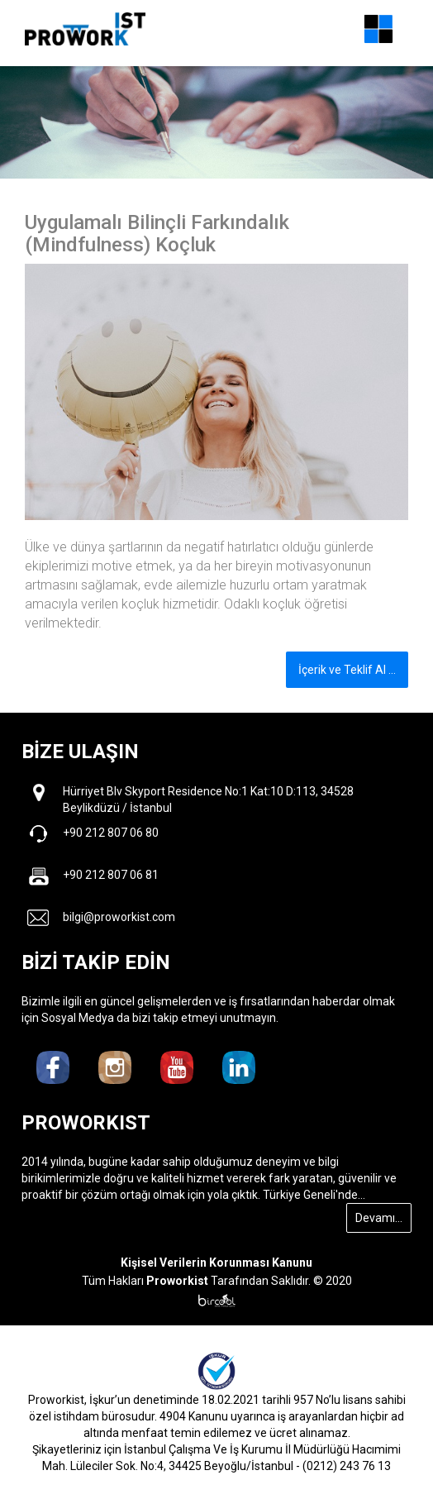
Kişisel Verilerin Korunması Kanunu (216, 1262)
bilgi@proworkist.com (119, 917)
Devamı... (378, 1218)
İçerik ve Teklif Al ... (347, 669)
